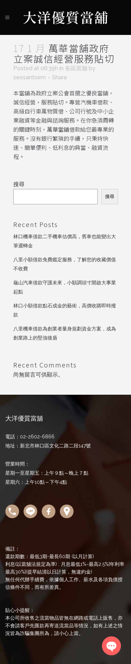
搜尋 (18, 184)
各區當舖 (76, 68)
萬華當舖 (58, 129)
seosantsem (29, 77)
